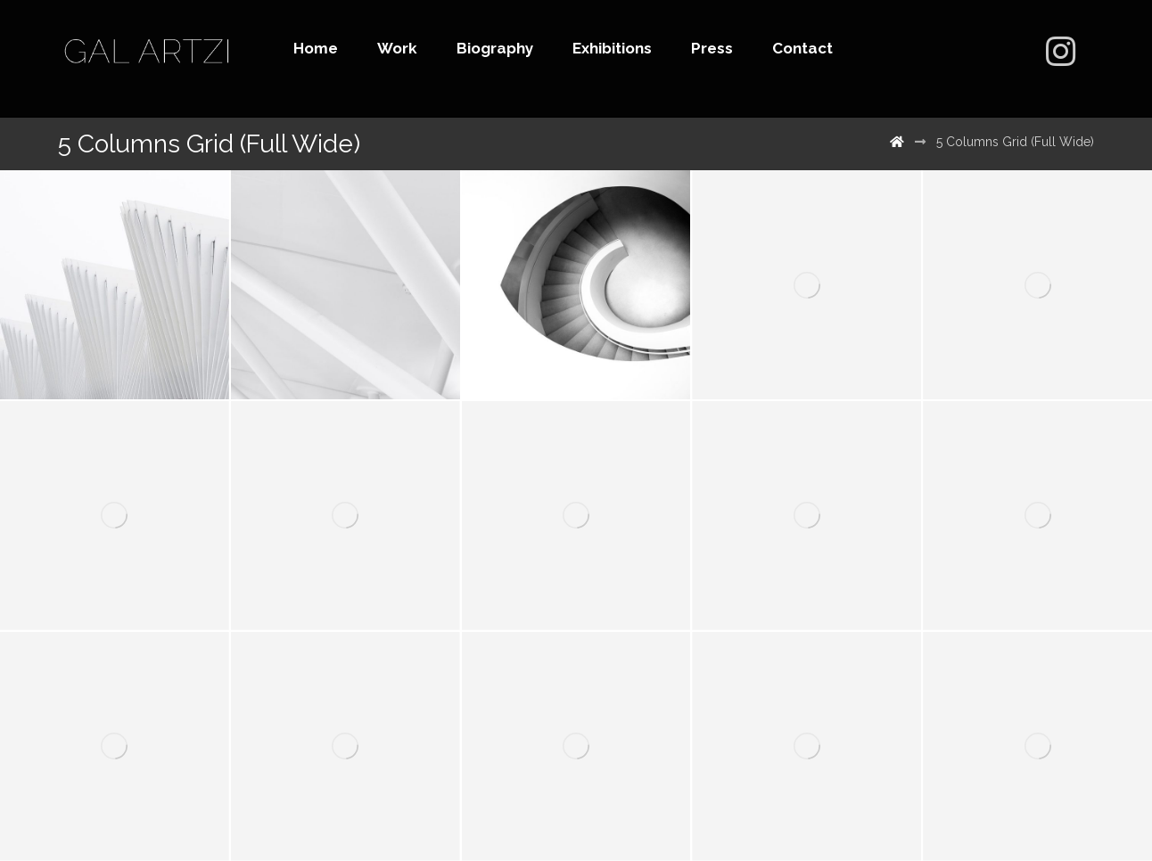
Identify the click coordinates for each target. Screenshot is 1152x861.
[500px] (1060, 52)
